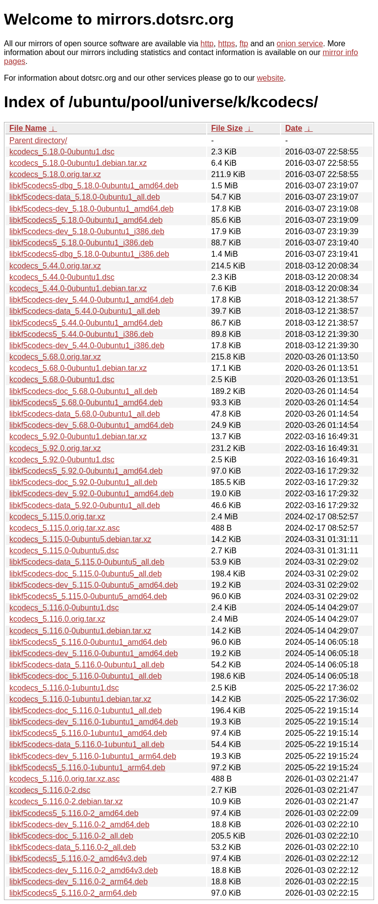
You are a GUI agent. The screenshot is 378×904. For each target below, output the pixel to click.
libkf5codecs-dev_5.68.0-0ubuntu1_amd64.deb (91, 425)
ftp (243, 43)
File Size (227, 128)
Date (293, 128)
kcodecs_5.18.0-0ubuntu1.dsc (61, 152)
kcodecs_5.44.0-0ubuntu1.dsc (61, 277)
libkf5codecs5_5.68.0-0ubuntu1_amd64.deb (85, 402)
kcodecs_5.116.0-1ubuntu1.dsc (64, 688)
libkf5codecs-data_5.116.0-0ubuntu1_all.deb (86, 665)
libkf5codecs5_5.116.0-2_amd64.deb (73, 813)
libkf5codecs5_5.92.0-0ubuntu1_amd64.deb (85, 471)
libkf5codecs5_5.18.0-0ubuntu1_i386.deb (81, 243)
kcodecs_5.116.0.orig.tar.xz (57, 619)
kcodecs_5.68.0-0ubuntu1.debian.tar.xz (78, 368)
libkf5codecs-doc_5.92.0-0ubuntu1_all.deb (83, 482)
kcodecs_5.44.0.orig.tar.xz (55, 266)
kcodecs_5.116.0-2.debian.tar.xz (66, 801)
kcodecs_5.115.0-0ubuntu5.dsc (64, 550)
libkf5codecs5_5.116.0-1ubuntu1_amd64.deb (88, 733)
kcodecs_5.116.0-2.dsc (50, 790)
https (226, 43)
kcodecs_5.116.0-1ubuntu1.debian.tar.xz (80, 699)
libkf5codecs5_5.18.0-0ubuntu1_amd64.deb (85, 220)
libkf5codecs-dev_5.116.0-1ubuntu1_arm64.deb (92, 756)
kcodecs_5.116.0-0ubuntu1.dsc (64, 607)
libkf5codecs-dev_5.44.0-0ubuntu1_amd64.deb (91, 300)
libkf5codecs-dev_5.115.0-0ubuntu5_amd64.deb (93, 585)
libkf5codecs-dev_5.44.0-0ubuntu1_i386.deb (86, 345)
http (207, 43)
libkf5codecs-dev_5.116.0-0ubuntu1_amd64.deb (93, 653)
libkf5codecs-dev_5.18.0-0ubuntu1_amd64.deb (91, 209)
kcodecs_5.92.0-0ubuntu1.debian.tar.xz (78, 436)
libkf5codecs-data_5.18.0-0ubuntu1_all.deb (84, 197)
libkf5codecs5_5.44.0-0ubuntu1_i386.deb (81, 334)
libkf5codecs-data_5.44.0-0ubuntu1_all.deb (84, 311)
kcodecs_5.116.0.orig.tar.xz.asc (64, 779)
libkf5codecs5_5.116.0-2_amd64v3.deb (78, 858)
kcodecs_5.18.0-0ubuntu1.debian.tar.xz (78, 163)
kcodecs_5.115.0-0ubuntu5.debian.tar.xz (80, 539)
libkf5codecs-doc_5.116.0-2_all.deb (71, 836)
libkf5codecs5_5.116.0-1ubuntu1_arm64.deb (87, 767)
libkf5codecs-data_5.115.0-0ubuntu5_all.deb (86, 562)
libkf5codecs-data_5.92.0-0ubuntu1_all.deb (84, 505)
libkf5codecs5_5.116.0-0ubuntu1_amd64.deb (88, 642)
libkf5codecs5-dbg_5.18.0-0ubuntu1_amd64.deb (93, 185)
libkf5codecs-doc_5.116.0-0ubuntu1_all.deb (85, 676)
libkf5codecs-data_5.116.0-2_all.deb (72, 847)
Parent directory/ (38, 140)
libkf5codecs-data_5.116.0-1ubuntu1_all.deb (86, 744)
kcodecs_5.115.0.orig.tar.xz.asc (64, 528)
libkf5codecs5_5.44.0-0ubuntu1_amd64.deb (85, 323)
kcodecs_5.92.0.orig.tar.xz (55, 448)
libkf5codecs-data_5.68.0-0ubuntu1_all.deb (84, 414)
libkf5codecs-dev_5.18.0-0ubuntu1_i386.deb (86, 231)
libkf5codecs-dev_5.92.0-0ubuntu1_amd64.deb (91, 493)
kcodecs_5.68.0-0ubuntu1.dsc (61, 379)
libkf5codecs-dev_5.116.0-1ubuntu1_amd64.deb (93, 722)
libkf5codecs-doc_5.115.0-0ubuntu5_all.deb (85, 574)
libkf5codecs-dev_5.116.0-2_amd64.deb (79, 824)
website (270, 78)
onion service (300, 43)
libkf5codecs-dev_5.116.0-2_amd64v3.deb (83, 870)
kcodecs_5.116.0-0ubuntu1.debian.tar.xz (80, 631)
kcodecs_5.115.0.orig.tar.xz (57, 516)
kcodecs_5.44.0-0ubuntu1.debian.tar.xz (78, 288)
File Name (28, 128)
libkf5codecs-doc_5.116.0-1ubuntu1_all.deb (85, 710)
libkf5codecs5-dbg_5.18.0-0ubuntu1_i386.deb (89, 254)
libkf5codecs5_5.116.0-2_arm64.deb (73, 893)
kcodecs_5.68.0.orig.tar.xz (55, 357)
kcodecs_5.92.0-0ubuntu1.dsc (61, 459)
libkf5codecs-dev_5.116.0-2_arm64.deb (78, 881)
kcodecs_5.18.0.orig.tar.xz (55, 174)
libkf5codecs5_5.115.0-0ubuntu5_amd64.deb (88, 596)
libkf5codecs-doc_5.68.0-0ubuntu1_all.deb (83, 391)
